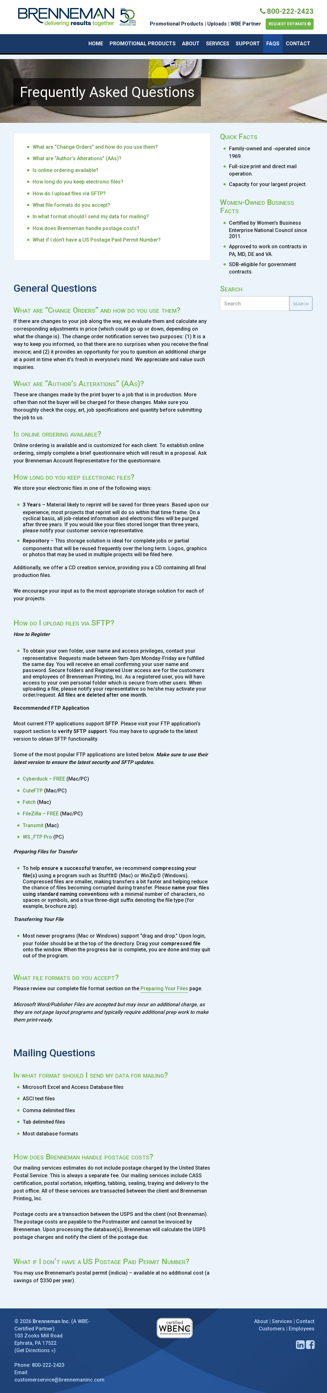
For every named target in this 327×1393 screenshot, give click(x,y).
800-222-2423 (287, 11)
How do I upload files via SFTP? (69, 194)
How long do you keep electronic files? (78, 182)
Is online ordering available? (65, 170)
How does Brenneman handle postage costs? (86, 228)
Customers (272, 1329)
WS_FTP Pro (37, 837)
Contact (298, 44)
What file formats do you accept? (71, 205)
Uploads (217, 24)
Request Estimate (290, 24)
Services (217, 44)
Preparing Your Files (164, 988)
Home (95, 44)
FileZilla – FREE (41, 814)
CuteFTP (33, 791)
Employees (302, 1329)
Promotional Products (176, 24)
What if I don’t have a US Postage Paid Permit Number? (97, 240)
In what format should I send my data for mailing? (91, 216)
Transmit (33, 825)
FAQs (272, 44)
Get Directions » (35, 1350)
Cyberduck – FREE (44, 779)
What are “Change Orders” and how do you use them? (95, 147)
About (191, 44)
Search (301, 304)
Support (248, 44)
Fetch (29, 802)
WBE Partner (246, 24)
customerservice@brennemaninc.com (59, 1380)
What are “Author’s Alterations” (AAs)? (77, 158)
